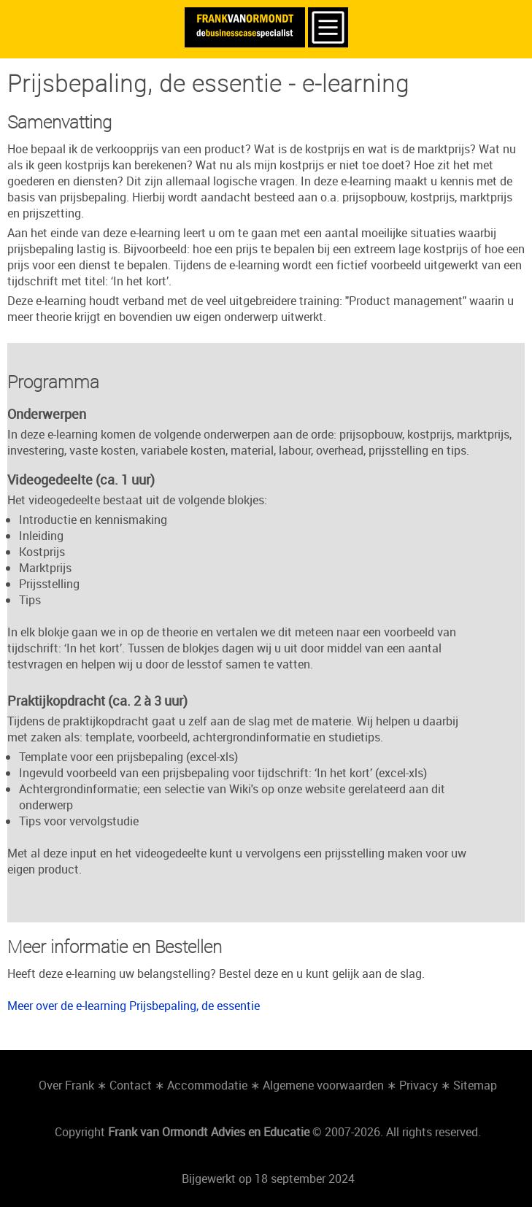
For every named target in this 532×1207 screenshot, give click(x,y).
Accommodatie (207, 1085)
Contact (130, 1085)
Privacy (418, 1085)
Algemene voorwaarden (323, 1085)
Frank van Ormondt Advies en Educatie (208, 1132)
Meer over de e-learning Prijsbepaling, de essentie (133, 1006)
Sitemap (475, 1085)
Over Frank (66, 1085)
